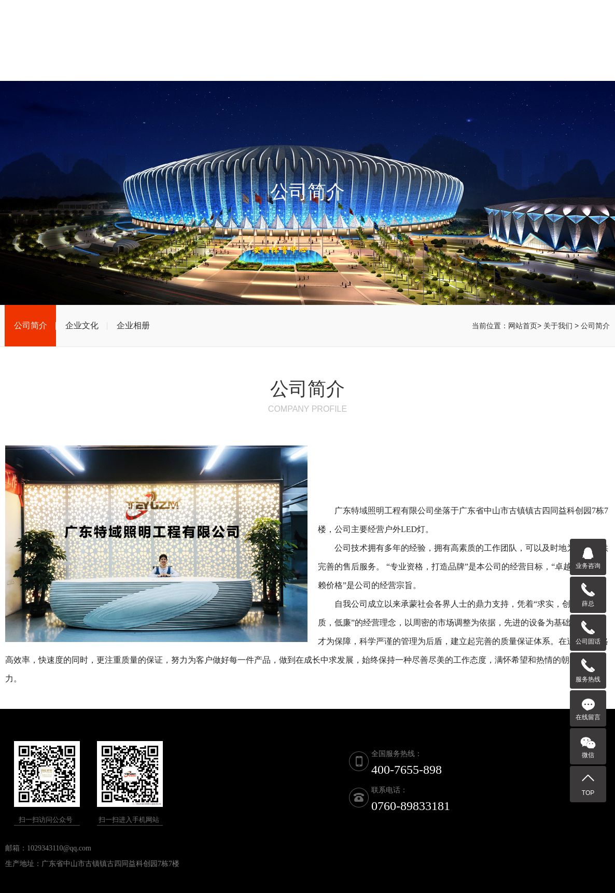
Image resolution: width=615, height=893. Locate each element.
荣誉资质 (374, 56)
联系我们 (582, 56)
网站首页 (218, 56)
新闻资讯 (426, 56)
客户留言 (530, 56)
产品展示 (322, 56)
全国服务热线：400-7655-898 (548, 15)
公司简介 (30, 325)
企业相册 (133, 325)
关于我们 (270, 56)
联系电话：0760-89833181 (410, 15)
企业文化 (82, 325)
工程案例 (478, 56)
